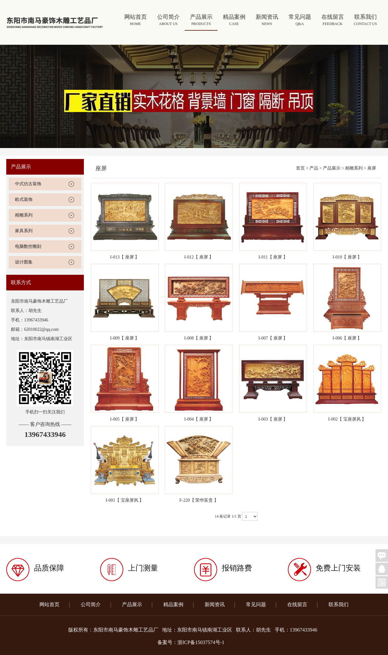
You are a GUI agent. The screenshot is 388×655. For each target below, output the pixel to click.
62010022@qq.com (41, 329)
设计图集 (24, 262)
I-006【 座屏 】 (347, 338)
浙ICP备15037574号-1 (200, 642)
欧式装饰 (24, 199)
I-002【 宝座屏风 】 (347, 419)
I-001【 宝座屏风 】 (125, 500)
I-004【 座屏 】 (198, 419)
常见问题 (300, 20)
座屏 (371, 168)
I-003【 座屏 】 (273, 419)
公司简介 (168, 20)
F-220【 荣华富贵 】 (198, 500)
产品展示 (201, 20)
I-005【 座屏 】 (124, 419)
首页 (300, 168)
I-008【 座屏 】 (198, 338)
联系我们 (366, 20)
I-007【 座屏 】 (273, 338)
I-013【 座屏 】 (124, 257)
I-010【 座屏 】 (347, 257)
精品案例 (234, 20)
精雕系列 (24, 215)
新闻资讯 (267, 20)
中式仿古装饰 (28, 184)
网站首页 (136, 20)
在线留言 (333, 20)
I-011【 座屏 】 (273, 257)
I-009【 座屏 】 (124, 338)
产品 (313, 168)
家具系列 (24, 230)
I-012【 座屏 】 (198, 257)
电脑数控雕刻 (28, 246)
